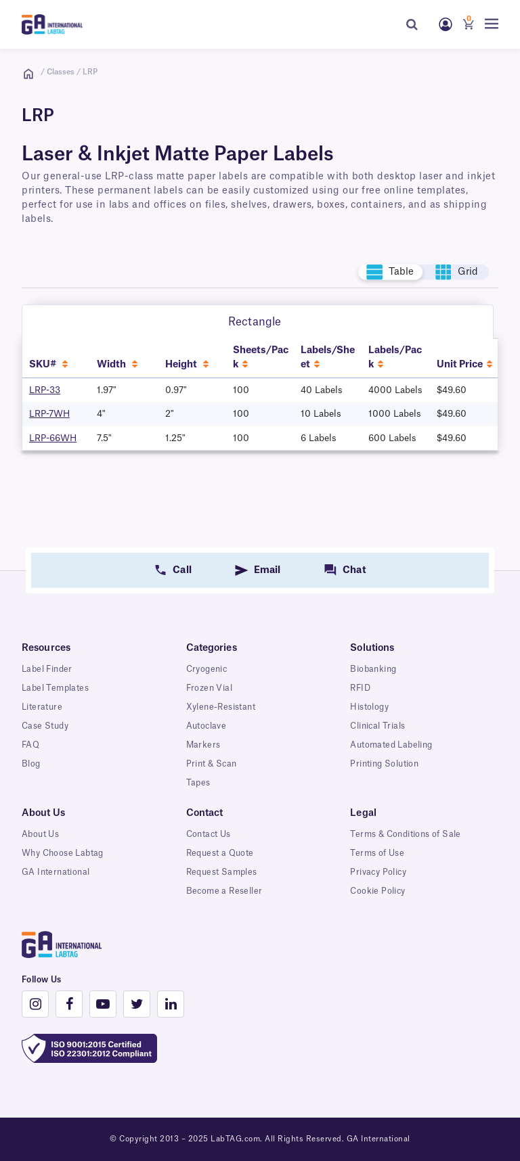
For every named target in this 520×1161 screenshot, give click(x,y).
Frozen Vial (209, 688)
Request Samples (221, 872)
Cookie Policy (377, 891)
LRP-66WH (53, 438)
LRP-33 (44, 390)
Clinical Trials (377, 726)
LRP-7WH (49, 413)
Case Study (45, 726)
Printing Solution (384, 764)
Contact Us (208, 834)
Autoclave (206, 726)
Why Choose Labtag (63, 853)
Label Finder (47, 669)
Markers (203, 745)
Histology (369, 707)
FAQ (30, 745)
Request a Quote (220, 853)
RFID (360, 688)
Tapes (198, 783)
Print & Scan (211, 764)
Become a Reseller (224, 891)
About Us (40, 834)
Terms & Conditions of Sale (405, 834)
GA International (55, 872)
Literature (42, 707)
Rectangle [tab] (254, 322)
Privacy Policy (378, 872)
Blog (31, 764)
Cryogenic (207, 669)
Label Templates (55, 688)
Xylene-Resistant (220, 707)
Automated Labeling (391, 745)
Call (182, 570)
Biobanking (373, 669)
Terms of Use (377, 853)
